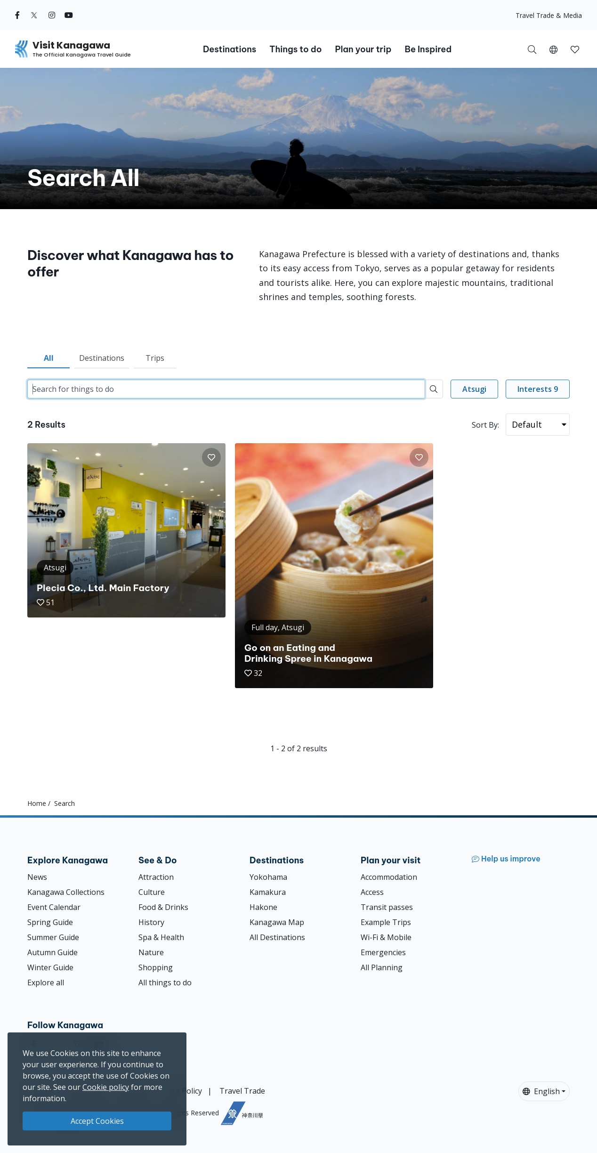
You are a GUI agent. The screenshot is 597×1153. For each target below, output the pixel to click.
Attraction (156, 877)
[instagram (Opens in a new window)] (51, 15)
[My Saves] (575, 49)
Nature (151, 952)
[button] (553, 49)
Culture (151, 892)
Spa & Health (161, 937)
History (151, 922)
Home (36, 803)
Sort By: (485, 425)
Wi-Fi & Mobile (386, 937)
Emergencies (383, 952)
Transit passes (387, 907)
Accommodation (389, 877)
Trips (154, 358)
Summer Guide (53, 937)
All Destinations (277, 937)
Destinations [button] (229, 49)
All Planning (382, 967)
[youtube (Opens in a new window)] (69, 15)
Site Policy (184, 1091)
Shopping (155, 967)
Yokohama (268, 877)
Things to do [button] (295, 49)
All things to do (165, 982)
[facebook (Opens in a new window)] (17, 15)
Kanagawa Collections (66, 892)
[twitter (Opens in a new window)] (34, 15)
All (49, 358)
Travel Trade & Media (549, 15)
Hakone (263, 907)
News (37, 877)
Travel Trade (242, 1091)
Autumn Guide (52, 952)
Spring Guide (50, 922)
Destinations (101, 358)
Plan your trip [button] (363, 49)
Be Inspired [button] (428, 49)
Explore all (45, 982)
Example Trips (386, 922)
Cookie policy (105, 1087)
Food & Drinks (163, 907)
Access (372, 892)
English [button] (541, 1091)
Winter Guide (50, 967)
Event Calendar (54, 907)
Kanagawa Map (277, 922)
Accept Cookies (97, 1121)
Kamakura (268, 892)
